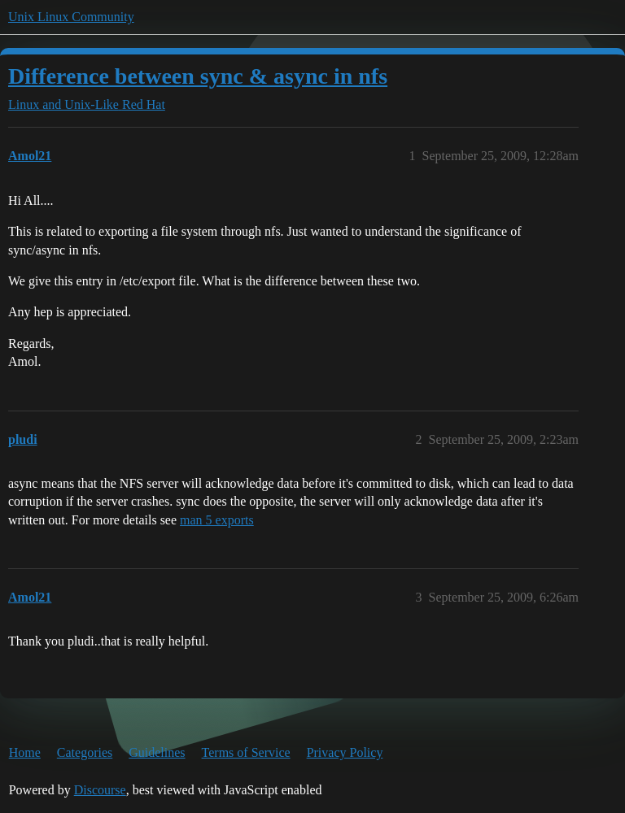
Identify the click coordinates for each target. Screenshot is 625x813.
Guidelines (157, 752)
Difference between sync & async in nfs (197, 76)
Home (25, 752)
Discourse (100, 790)
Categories (84, 752)
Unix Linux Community (71, 17)
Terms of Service (246, 752)
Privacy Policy (345, 752)
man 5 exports (217, 520)
